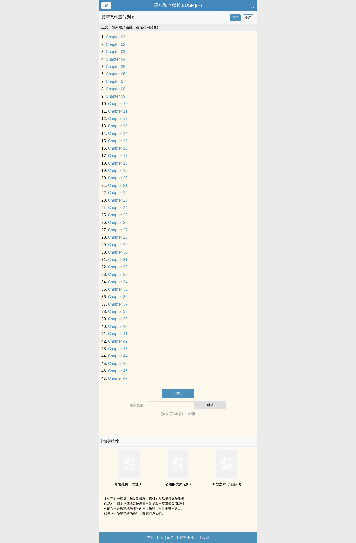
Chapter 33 (118, 274)
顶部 (204, 537)
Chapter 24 (118, 208)
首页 (150, 537)
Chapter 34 (118, 282)
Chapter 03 (115, 52)
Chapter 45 (118, 363)
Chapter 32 (118, 267)
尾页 (178, 393)
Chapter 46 (118, 371)
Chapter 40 (118, 326)
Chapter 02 (115, 44)
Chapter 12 (118, 119)
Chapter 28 (118, 237)
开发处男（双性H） (129, 484)
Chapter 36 (118, 297)
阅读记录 (167, 537)
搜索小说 (187, 537)
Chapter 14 (118, 133)
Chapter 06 (115, 74)
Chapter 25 (118, 215)
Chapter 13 (118, 126)
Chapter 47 (118, 378)
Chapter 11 (118, 111)
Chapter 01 (115, 37)
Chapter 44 (118, 356)
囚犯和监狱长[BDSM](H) (178, 5)
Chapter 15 (118, 141)
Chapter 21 (118, 185)
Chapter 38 (118, 311)
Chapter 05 (115, 67)
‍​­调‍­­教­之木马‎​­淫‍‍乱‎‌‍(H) (226, 484)
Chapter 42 (118, 341)
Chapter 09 (115, 96)
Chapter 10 (118, 104)
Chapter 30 (118, 252)
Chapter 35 (118, 289)
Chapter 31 (118, 260)
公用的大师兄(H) (178, 484)
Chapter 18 (118, 163)
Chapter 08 (115, 89)
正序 (235, 17)
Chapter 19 (118, 170)
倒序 (248, 17)
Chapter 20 (118, 178)
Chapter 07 (115, 81)
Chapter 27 (118, 230)
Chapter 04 (115, 59)
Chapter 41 (118, 334)
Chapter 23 (118, 200)
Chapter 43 (118, 349)
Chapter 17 (118, 156)
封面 (106, 5)
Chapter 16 (118, 148)
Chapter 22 (118, 193)
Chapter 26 (118, 222)
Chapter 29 (118, 245)
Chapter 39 (118, 319)
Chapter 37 (118, 304)
